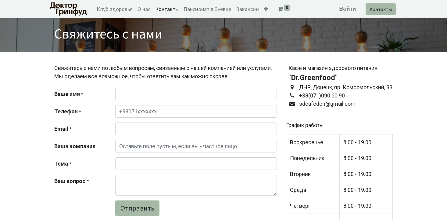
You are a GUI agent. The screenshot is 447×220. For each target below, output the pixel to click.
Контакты (376, 9)
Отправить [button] (137, 208)
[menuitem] (119, 9)
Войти (343, 9)
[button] (270, 9)
